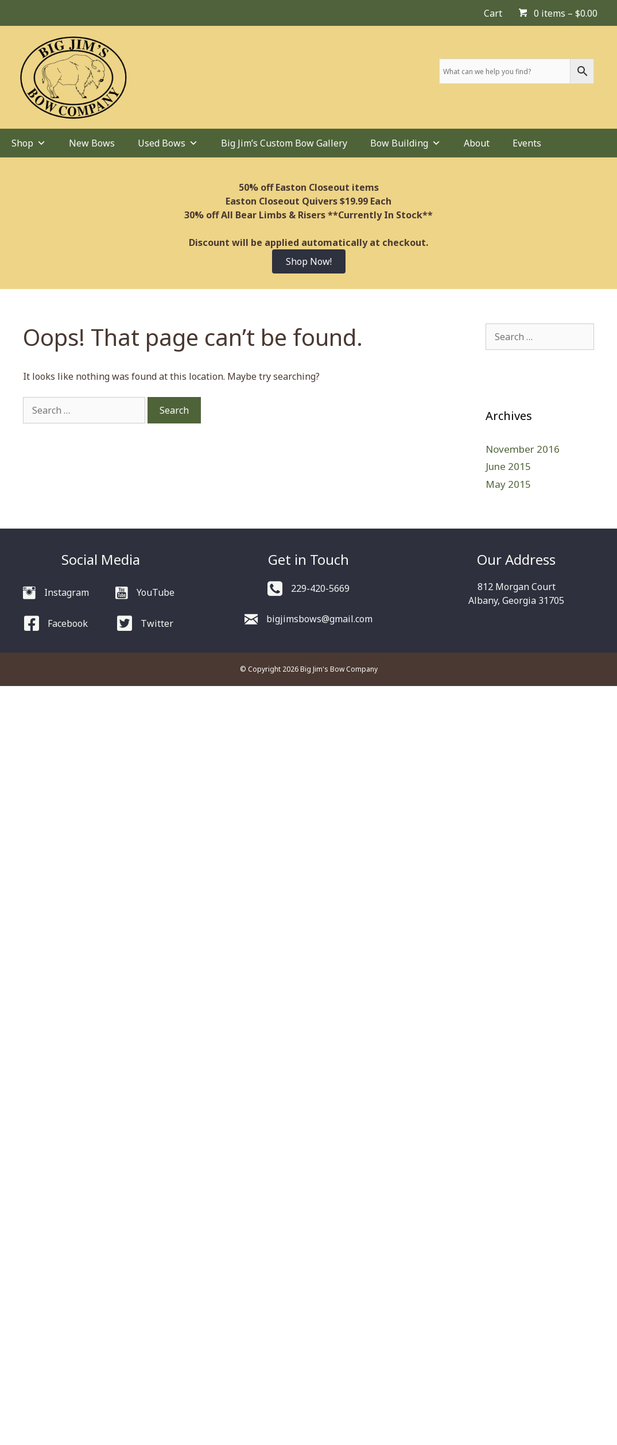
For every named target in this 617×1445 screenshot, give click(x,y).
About (477, 143)
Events (527, 143)
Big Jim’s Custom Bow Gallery (284, 143)
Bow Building (405, 143)
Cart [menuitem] (493, 13)
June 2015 (508, 466)
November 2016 (523, 449)
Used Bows (168, 143)
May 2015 (508, 484)
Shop (28, 143)
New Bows (92, 143)
